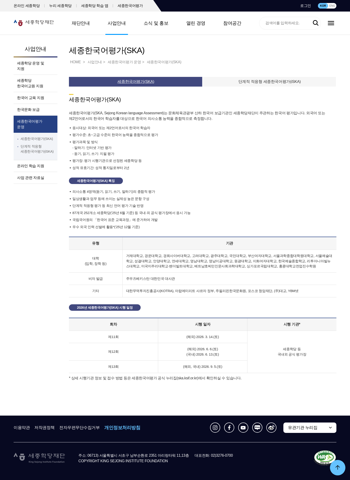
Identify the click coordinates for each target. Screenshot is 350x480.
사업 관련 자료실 (30, 178)
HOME (76, 62)
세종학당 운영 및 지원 (30, 66)
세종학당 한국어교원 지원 (30, 83)
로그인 (305, 6)
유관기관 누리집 (302, 427)
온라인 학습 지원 (30, 166)
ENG (332, 5)
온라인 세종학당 (27, 6)
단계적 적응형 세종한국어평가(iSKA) (269, 81)
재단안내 (81, 23)
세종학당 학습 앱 (94, 6)
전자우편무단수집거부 (79, 428)
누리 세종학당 (60, 6)
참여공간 (232, 23)
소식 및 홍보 (156, 23)
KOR (323, 5)
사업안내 (117, 23)
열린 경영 (195, 23)
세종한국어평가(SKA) (37, 139)
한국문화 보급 (28, 110)
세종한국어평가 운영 (29, 124)
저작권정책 (44, 428)
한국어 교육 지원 (30, 98)
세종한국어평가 (130, 6)
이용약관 (22, 428)
